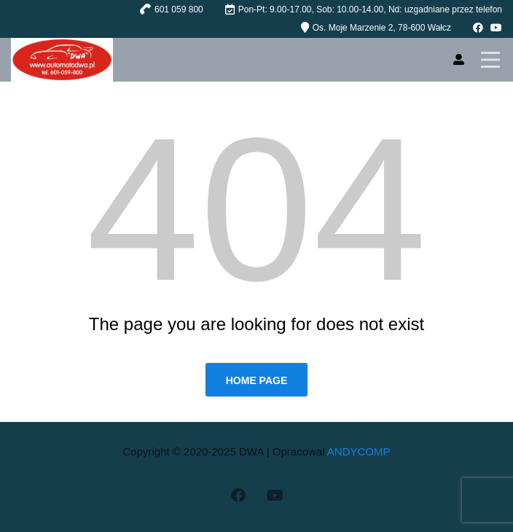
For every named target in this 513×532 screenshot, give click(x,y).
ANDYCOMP (359, 451)
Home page (257, 380)
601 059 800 (178, 9)
